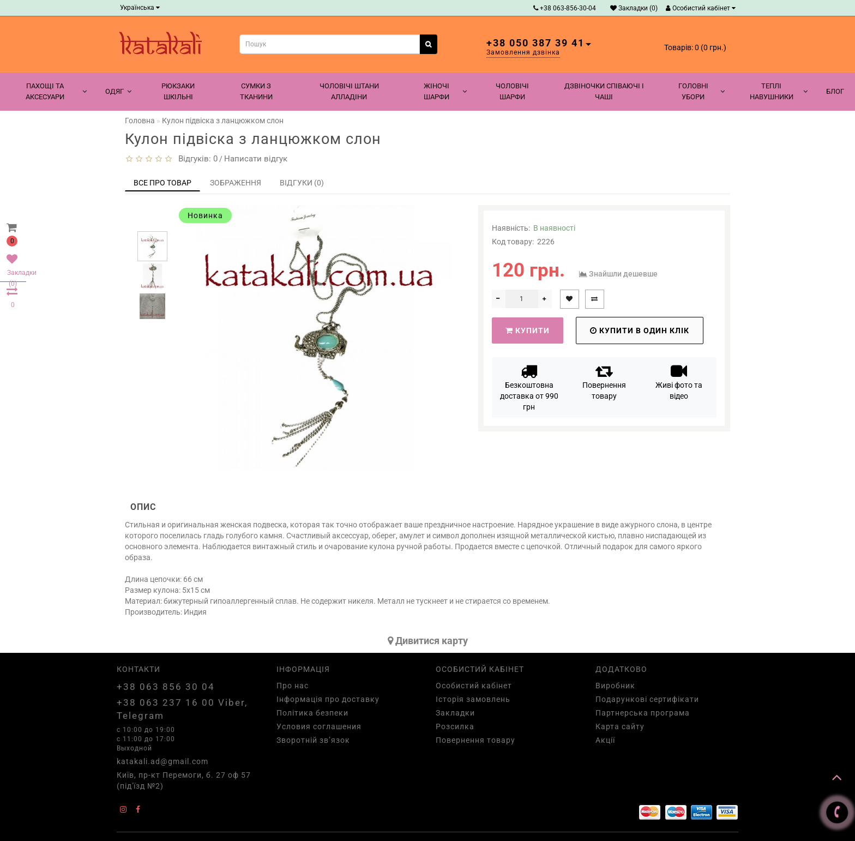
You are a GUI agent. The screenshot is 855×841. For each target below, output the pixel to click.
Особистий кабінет (701, 8)
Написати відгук (255, 159)
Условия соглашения (319, 726)
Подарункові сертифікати (647, 699)
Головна (140, 120)
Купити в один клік (639, 330)
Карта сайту (620, 726)
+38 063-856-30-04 (564, 8)
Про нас (292, 685)
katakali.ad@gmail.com (162, 761)
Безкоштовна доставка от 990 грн (529, 387)
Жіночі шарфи (445, 91)
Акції (605, 740)
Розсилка (455, 726)
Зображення (235, 182)
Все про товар (162, 182)
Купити (527, 330)
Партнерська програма (642, 712)
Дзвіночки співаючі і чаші (604, 91)
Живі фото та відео (678, 381)
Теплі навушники (779, 91)
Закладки (455, 712)
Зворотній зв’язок (313, 740)
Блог (835, 91)
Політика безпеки (312, 712)
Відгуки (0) (302, 182)
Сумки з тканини (256, 91)
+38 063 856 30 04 (166, 686)
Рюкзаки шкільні (178, 91)
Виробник (615, 685)
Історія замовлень (473, 699)
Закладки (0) (634, 8)
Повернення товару (604, 381)
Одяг (118, 91)
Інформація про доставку (328, 699)
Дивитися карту (428, 640)
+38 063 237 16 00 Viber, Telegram (182, 709)
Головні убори (701, 91)
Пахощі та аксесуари (56, 91)
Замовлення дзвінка (523, 52)
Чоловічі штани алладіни (349, 91)
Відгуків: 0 (196, 159)
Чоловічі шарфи (512, 91)
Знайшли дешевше (623, 273)
